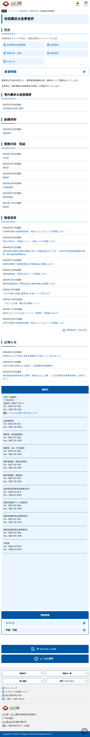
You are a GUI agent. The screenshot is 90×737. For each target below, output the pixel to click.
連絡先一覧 (67, 673)
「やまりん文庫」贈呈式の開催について (21, 303)
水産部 (6, 158)
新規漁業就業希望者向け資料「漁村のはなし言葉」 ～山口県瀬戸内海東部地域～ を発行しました (44, 377)
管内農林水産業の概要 (13, 108)
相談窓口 (23, 673)
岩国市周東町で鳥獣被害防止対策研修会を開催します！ (28, 264)
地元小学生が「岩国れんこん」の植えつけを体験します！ (30, 241)
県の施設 (23, 681)
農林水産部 (34, 11)
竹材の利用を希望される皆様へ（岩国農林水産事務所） (28, 365)
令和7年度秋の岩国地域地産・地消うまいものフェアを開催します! (33, 323)
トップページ (13, 11)
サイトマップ (11, 688)
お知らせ (11, 61)
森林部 (6, 177)
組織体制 (55, 45)
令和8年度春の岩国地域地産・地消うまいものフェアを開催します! (33, 231)
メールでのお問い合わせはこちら (22, 413)
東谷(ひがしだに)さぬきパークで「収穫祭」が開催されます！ (31, 313)
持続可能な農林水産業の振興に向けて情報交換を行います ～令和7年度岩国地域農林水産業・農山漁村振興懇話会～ (44, 253)
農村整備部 (8, 197)
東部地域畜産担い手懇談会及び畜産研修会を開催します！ (30, 283)
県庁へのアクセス (67, 681)
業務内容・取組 (14, 53)
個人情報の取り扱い (14, 695)
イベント (10, 623)
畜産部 (6, 207)
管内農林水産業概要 (16, 45)
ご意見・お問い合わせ (15, 699)
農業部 (6, 167)
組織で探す (24, 11)
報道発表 (55, 53)
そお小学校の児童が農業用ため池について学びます (26, 293)
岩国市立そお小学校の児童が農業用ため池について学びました (32, 356)
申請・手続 (11, 630)
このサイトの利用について (17, 692)
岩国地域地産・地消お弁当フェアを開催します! (25, 274)
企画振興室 (8, 187)
